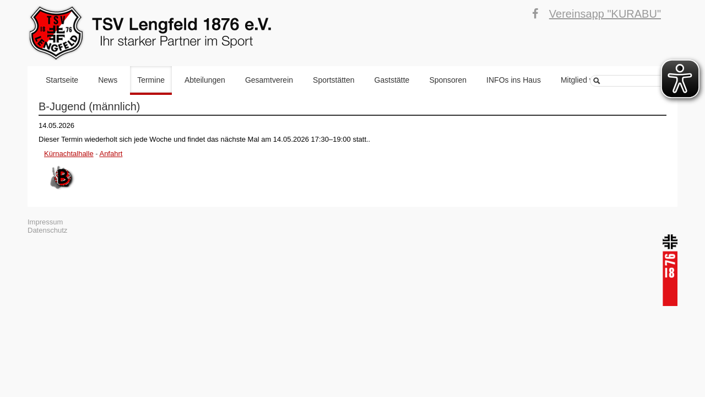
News (107, 80)
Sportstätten (334, 80)
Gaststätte (392, 80)
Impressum (45, 222)
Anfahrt (110, 153)
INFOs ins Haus (513, 80)
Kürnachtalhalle (69, 153)
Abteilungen (205, 80)
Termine (151, 80)
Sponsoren (448, 80)
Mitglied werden (588, 80)
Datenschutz (47, 230)
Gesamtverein (269, 80)
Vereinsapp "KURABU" (605, 14)
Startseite (62, 80)
